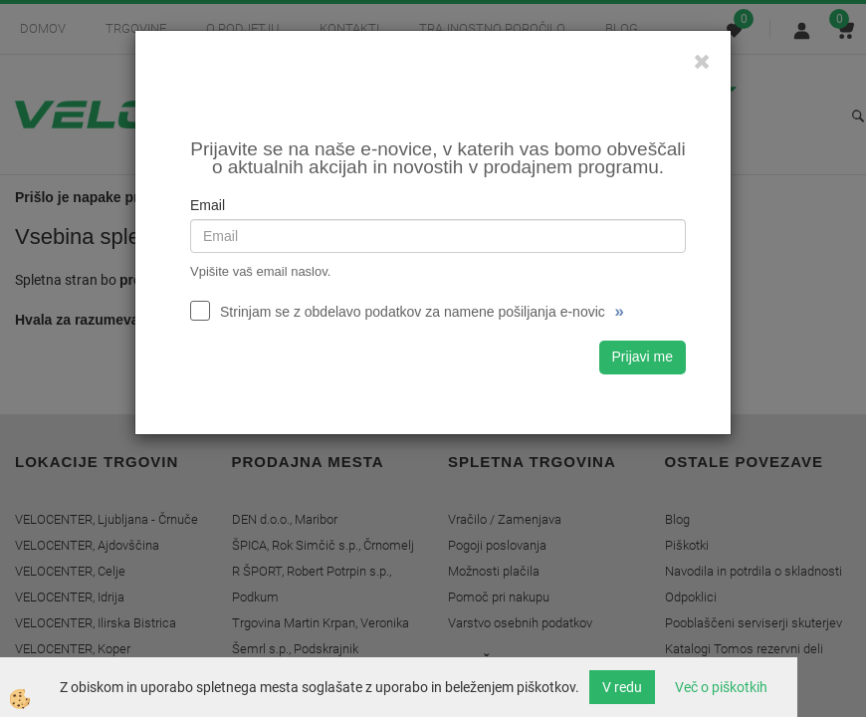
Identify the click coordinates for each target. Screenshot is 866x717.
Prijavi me (642, 356)
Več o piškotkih (721, 687)
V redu (622, 687)
